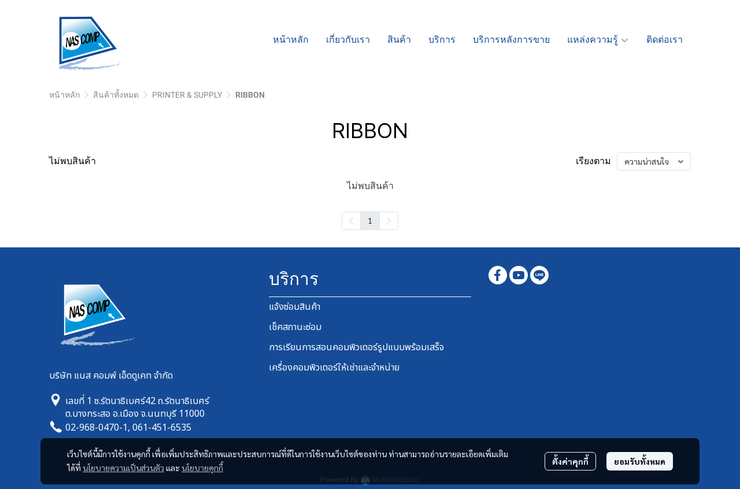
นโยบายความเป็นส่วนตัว (123, 467)
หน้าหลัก (64, 94)
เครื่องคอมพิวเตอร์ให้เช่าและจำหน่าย (334, 368)
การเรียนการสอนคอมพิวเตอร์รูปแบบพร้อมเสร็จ (356, 347)
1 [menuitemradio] (370, 220)
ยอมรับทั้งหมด (639, 461)
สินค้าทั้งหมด (116, 94)
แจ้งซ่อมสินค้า (294, 307)
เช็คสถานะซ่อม (295, 327)
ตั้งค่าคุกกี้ (570, 461)
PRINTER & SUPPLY (187, 94)
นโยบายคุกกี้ (202, 467)
